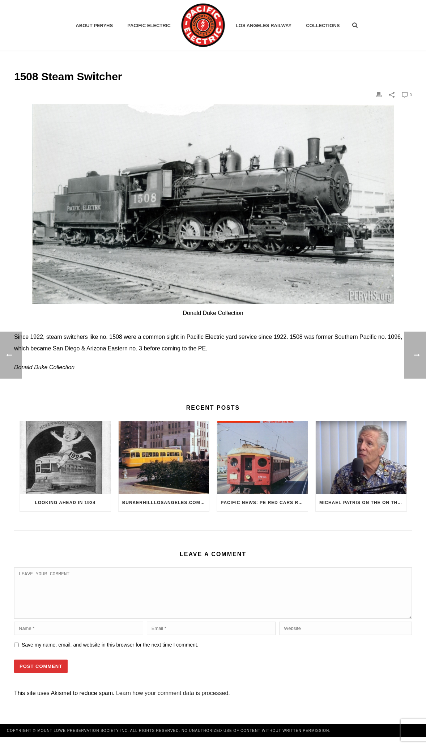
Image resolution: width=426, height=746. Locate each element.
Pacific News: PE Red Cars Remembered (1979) (264, 502)
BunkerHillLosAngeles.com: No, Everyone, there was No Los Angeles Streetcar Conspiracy (165, 502)
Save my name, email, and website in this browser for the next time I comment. (110, 653)
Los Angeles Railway (263, 25)
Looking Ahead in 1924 (65, 502)
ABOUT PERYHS (94, 25)
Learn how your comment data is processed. (173, 702)
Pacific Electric (149, 25)
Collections (323, 25)
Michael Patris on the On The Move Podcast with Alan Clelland (362, 502)
